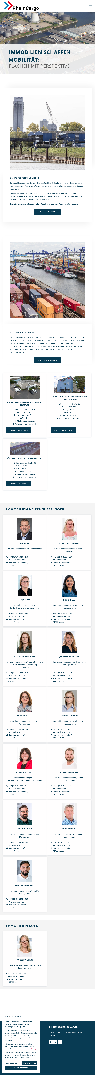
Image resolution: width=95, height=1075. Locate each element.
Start (6, 1016)
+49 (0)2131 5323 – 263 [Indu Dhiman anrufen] (62, 613)
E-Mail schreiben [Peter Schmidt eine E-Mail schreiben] (63, 845)
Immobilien (16, 1016)
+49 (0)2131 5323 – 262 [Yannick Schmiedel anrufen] (18, 899)
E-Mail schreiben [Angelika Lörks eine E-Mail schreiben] (17, 976)
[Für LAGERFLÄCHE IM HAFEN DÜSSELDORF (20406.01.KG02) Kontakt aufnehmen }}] (64, 430)
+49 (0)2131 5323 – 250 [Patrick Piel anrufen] (18, 557)
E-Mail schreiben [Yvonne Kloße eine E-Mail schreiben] (18, 732)
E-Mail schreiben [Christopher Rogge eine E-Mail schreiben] (18, 845)
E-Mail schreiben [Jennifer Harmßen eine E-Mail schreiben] (63, 675)
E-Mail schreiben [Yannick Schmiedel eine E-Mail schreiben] (18, 902)
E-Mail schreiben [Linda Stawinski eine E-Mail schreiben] (63, 732)
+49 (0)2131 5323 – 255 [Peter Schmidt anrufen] (62, 842)
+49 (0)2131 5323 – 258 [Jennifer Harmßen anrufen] (62, 672)
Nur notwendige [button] (29, 1063)
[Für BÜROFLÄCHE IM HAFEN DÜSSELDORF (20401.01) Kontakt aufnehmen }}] (19, 430)
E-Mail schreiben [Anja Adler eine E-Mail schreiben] (18, 616)
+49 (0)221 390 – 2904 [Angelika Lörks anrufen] (17, 973)
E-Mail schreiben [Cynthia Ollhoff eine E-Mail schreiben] (18, 788)
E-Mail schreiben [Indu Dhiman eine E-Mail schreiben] (63, 616)
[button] (90, 6)
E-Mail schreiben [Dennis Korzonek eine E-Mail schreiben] (63, 788)
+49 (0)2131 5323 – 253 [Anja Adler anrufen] (18, 613)
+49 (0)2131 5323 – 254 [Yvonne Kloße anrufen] (18, 729)
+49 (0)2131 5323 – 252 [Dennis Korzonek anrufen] (62, 786)
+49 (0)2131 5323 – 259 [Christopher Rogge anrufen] (18, 842)
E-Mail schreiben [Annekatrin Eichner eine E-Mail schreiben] (18, 675)
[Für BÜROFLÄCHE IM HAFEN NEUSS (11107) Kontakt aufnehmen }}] (19, 484)
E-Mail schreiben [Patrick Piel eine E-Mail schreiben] (18, 560)
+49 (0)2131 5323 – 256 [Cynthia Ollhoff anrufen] (18, 786)
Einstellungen (12, 1063)
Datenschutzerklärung (28, 1049)
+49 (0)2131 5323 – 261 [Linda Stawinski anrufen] (62, 729)
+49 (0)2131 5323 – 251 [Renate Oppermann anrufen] (62, 557)
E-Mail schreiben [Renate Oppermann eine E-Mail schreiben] (63, 560)
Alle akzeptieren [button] (21, 1068)
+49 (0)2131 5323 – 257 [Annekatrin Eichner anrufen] (18, 672)
